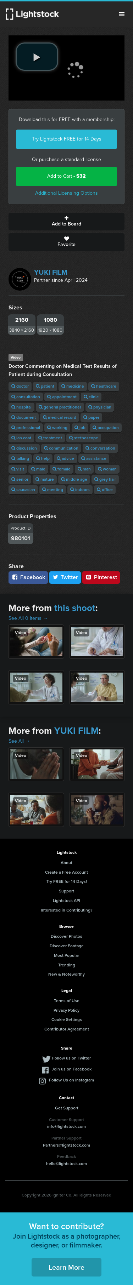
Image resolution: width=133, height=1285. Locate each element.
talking (20, 458)
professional (25, 427)
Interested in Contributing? (67, 910)
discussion (24, 448)
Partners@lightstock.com (66, 1145)
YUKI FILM (50, 272)
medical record (59, 417)
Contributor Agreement (66, 1029)
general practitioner (60, 407)
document (23, 417)
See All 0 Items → (28, 618)
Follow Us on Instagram (71, 1080)
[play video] (37, 56)
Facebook (28, 577)
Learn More (66, 1267)
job (79, 427)
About (66, 862)
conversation (100, 448)
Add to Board (66, 222)
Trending (66, 965)
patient (45, 386)
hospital (21, 407)
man (84, 469)
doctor (20, 386)
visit (17, 469)
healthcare (103, 386)
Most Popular (66, 955)
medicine (72, 386)
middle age (74, 479)
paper (91, 417)
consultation (25, 397)
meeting (52, 489)
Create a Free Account (66, 872)
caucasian (23, 489)
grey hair (105, 479)
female (61, 469)
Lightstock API (66, 900)
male (38, 469)
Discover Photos (66, 936)
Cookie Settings (66, 1019)
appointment (62, 397)
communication (61, 448)
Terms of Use (66, 1001)
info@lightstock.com (66, 1126)
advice (65, 458)
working (57, 427)
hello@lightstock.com (66, 1163)
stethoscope (83, 438)
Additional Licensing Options (66, 193)
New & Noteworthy (66, 974)
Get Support (66, 1108)
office (105, 489)
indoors (80, 489)
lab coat (21, 438)
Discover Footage (67, 946)
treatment (50, 438)
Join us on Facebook (72, 1069)
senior (19, 479)
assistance (93, 458)
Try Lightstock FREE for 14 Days (66, 139)
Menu (121, 14)
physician (99, 407)
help (43, 458)
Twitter (65, 577)
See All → (19, 741)
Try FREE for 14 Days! (66, 881)
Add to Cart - (66, 176)
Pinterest (101, 577)
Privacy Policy (66, 1010)
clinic (91, 397)
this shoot (74, 608)
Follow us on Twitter (71, 1058)
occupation (106, 427)
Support (66, 891)
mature (44, 479)
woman (107, 469)
